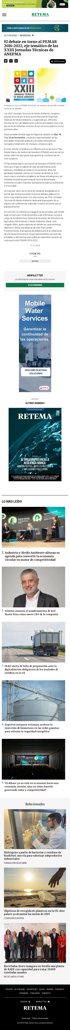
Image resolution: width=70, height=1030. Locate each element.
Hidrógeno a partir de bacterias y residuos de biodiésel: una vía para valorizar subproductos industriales (33, 855)
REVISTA (9, 989)
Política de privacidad (40, 1018)
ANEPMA (35, 261)
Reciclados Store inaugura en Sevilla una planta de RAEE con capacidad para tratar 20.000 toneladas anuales (34, 969)
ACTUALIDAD (20, 989)
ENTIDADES (23, 993)
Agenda (50, 989)
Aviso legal (26, 1018)
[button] (5, 61)
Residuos (25, 35)
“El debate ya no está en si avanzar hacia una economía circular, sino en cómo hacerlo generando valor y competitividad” (31, 786)
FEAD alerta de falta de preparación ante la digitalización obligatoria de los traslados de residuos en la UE (31, 669)
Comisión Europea (14, 918)
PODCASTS (59, 989)
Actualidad (10, 35)
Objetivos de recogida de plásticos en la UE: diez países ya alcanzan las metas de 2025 (34, 912)
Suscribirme (35, 285)
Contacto (46, 993)
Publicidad (35, 993)
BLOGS (42, 989)
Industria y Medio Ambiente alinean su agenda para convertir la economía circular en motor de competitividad (32, 556)
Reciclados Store (14, 976)
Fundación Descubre (15, 863)
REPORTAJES (32, 989)
